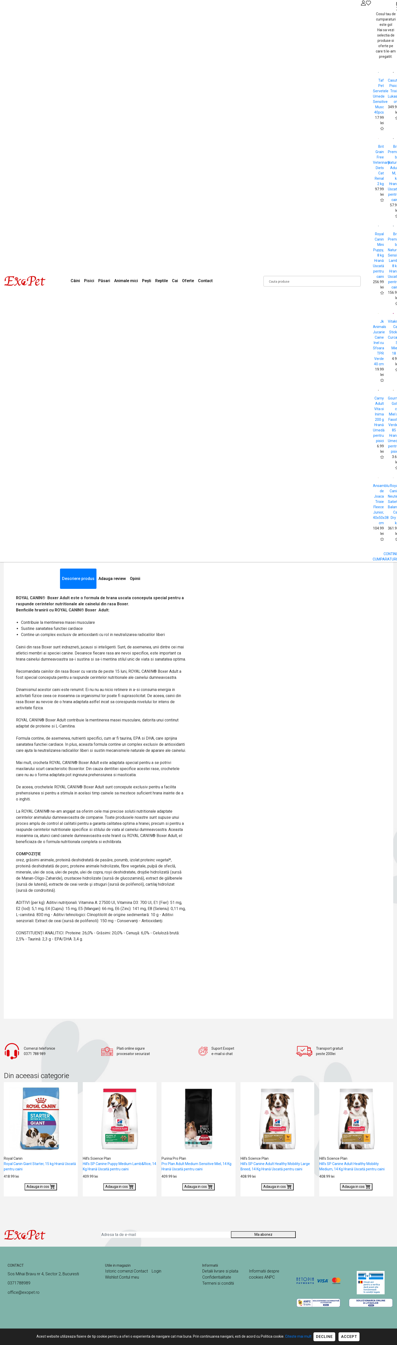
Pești (146, 280)
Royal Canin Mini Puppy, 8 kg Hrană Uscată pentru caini (378, 255)
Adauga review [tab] (112, 578)
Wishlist (111, 1277)
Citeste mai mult (298, 1336)
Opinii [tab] (135, 578)
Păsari (104, 280)
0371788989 (19, 1283)
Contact (205, 280)
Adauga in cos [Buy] (41, 1186)
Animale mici (126, 280)
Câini (75, 280)
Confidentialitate (216, 1277)
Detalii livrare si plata (220, 1271)
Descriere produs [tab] (78, 578)
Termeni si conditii (218, 1283)
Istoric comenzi (119, 1271)
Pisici (89, 280)
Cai (175, 280)
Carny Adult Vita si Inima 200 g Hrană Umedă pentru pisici (379, 419)
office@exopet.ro (23, 1292)
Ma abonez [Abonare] (263, 1234)
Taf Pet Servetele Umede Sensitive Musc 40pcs (380, 96)
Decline (324, 1336)
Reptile (161, 280)
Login (156, 1271)
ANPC (269, 1277)
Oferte (188, 280)
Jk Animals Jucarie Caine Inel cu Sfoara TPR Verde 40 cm (379, 342)
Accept (349, 1336)
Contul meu (129, 1277)
